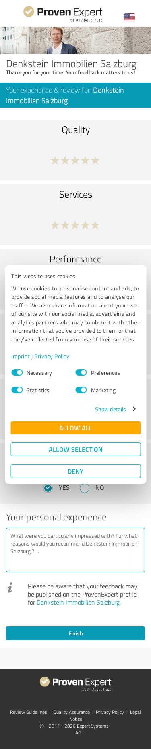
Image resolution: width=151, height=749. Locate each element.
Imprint (20, 356)
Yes (64, 487)
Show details (110, 409)
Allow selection (76, 449)
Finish (75, 633)
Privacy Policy (51, 356)
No (99, 487)
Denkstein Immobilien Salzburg (78, 602)
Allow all (75, 427)
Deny (75, 471)
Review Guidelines (28, 712)
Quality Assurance (71, 712)
